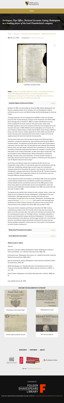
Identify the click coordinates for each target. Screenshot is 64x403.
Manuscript (44, 93)
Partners (33, 350)
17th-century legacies (47, 334)
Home (9, 33)
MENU (32, 11)
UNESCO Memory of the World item (29, 93)
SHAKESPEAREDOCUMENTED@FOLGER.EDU (49, 396)
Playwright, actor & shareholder (30, 33)
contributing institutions (34, 368)
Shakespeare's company (49, 33)
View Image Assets (54, 45)
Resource (16, 33)
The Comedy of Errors (29, 96)
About (42, 350)
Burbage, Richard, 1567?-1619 (20, 91)
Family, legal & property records (15, 334)
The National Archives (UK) (37, 37)
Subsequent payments (26, 200)
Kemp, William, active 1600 (37, 91)
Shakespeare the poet (47, 310)
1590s (38, 96)
